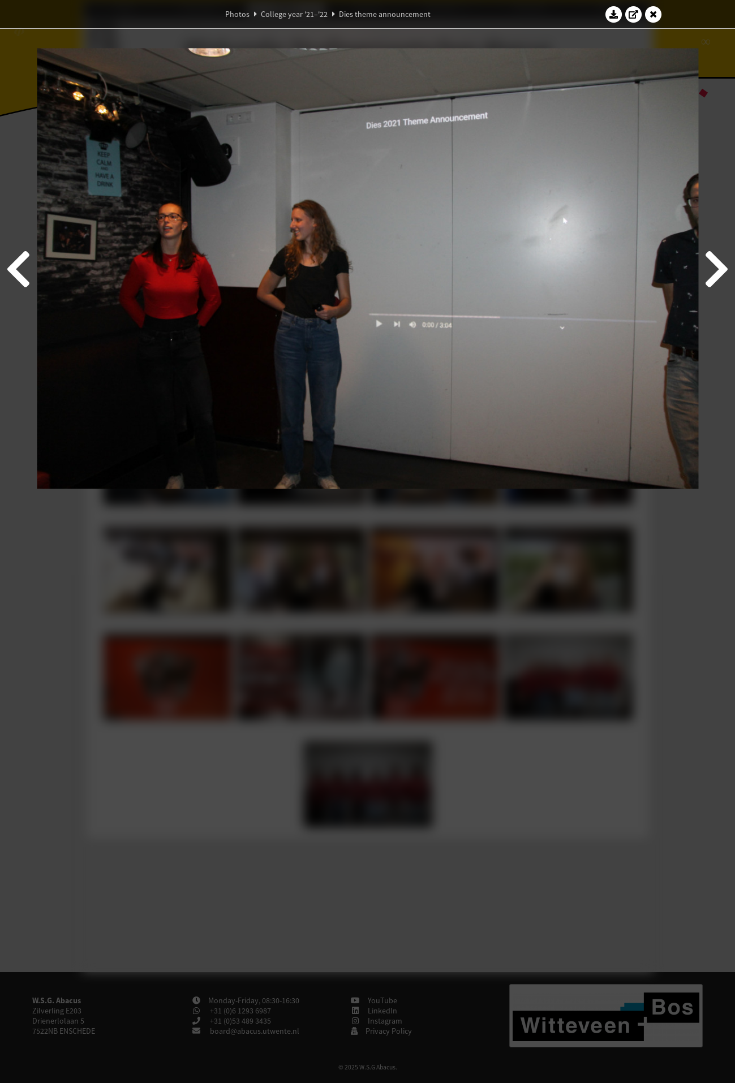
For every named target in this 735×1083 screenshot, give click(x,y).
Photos (237, 14)
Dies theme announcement (385, 14)
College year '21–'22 (294, 14)
